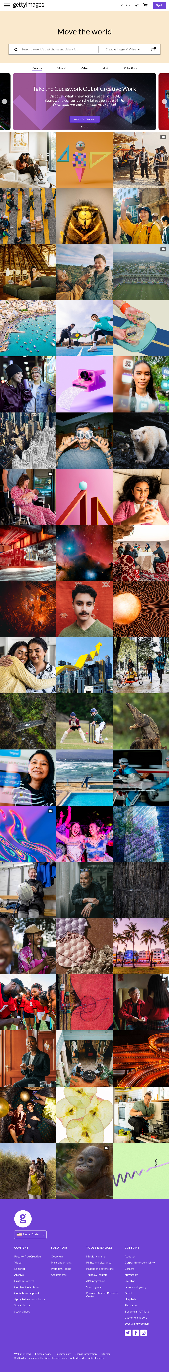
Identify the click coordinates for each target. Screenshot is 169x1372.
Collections (130, 68)
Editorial (61, 68)
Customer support (136, 1317)
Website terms (22, 1353)
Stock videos (22, 1311)
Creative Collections (26, 1287)
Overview (57, 1256)
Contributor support (26, 1293)
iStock (128, 1293)
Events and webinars (137, 1323)
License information (86, 1353)
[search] (17, 49)
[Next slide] (164, 101)
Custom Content (24, 1281)
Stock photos (22, 1305)
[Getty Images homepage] (28, 5)
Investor (130, 1281)
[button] (81, 126)
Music (106, 68)
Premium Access (61, 1268)
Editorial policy (43, 1353)
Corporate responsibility (140, 1262)
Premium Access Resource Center (102, 1294)
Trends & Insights (96, 1274)
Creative (37, 68)
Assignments (59, 1274)
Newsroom (131, 1274)
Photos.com (132, 1305)
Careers (129, 1268)
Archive (19, 1274)
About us (130, 1256)
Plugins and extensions (100, 1268)
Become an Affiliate (137, 1311)
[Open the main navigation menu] (7, 5)
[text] (59, 49)
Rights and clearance (98, 1262)
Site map (106, 1353)
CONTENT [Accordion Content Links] (21, 1247)
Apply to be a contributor (29, 1299)
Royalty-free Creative (27, 1256)
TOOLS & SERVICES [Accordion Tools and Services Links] (99, 1247)
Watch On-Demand (84, 119)
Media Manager (96, 1256)
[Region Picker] (30, 1234)
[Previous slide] (4, 101)
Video (84, 68)
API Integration (95, 1281)
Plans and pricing (61, 1262)
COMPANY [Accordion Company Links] (132, 1247)
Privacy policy (63, 1353)
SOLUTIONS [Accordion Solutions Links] (59, 1247)
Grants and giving (135, 1287)
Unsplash (130, 1299)
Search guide (94, 1287)
